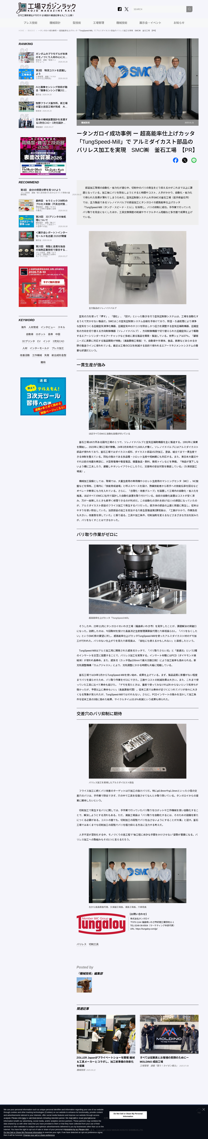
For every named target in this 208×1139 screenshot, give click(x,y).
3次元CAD (58, 341)
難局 (43, 362)
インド (46, 341)
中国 (57, 334)
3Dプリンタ (28, 341)
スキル (61, 327)
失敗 (46, 355)
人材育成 (33, 327)
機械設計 (55, 22)
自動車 (29, 334)
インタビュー (48, 327)
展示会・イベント (150, 22)
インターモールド (39, 348)
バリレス (81, 944)
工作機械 (37, 355)
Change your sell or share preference (39, 1135)
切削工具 (94, 944)
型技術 (77, 22)
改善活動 (25, 355)
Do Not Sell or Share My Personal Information (23, 1133)
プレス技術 (30, 22)
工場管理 (98, 22)
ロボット (41, 334)
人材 (24, 348)
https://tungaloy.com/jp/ (146, 929)
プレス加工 (58, 348)
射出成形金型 (59, 355)
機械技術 (121, 22)
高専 (50, 334)
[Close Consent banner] (203, 1109)
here (24, 1118)
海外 (23, 327)
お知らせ (179, 22)
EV (39, 341)
